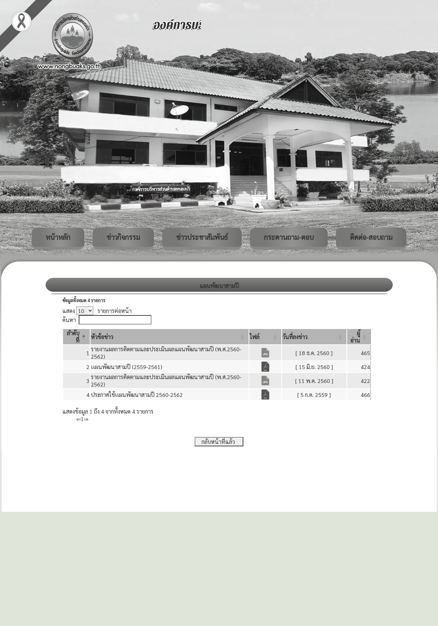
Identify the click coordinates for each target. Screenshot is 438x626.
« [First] (77, 418)
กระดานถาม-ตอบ (289, 237)
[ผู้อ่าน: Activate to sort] (359, 336)
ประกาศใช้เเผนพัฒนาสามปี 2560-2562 (137, 394)
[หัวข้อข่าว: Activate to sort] (170, 336)
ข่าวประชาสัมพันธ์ (202, 237)
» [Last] (87, 418)
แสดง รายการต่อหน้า (97, 310)
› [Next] (85, 418)
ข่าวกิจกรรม (123, 237)
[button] (102, 337)
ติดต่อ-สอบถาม (371, 237)
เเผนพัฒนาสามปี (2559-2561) (126, 366)
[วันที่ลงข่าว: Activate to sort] (314, 336)
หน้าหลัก (58, 237)
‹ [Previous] (80, 418)
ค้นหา (69, 319)
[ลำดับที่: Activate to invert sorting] (76, 336)
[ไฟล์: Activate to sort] (265, 336)
